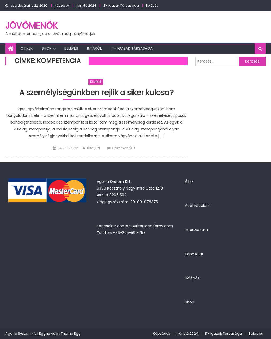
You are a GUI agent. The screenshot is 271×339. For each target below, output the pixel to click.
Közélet (95, 81)
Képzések (62, 5)
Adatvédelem (197, 205)
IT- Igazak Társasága (121, 5)
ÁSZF (189, 181)
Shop (47, 48)
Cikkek (27, 48)
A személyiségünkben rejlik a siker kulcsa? (96, 93)
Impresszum (196, 229)
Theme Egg (71, 333)
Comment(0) (123, 148)
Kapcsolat (194, 254)
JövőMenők (31, 26)
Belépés (152, 5)
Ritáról (94, 48)
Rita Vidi (94, 148)
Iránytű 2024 (86, 5)
